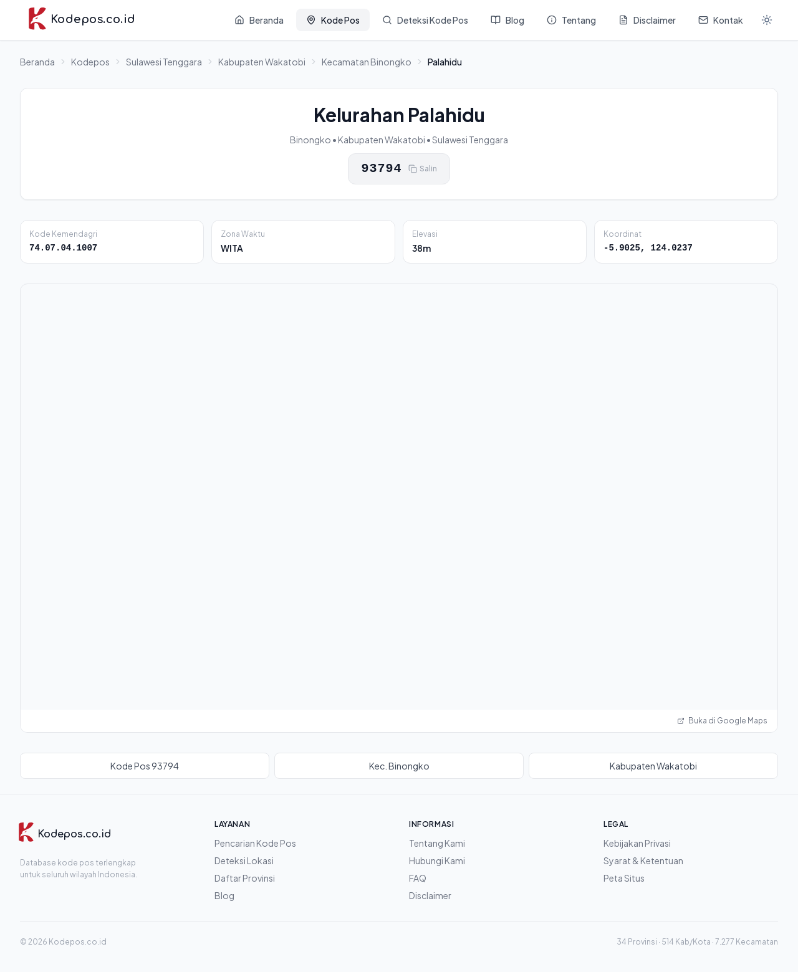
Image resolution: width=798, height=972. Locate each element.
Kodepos (90, 61)
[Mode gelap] (767, 20)
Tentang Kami (437, 843)
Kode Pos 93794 (144, 765)
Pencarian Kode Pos (255, 843)
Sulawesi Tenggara (164, 61)
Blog (224, 895)
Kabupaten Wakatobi (261, 61)
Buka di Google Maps (722, 720)
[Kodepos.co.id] (64, 834)
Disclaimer (430, 895)
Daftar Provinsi (244, 878)
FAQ (417, 878)
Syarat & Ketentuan (643, 860)
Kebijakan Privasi (637, 843)
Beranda (37, 61)
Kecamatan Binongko (366, 61)
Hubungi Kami (437, 860)
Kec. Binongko (399, 765)
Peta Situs (624, 878)
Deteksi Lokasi (244, 860)
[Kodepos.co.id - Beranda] (81, 19)
